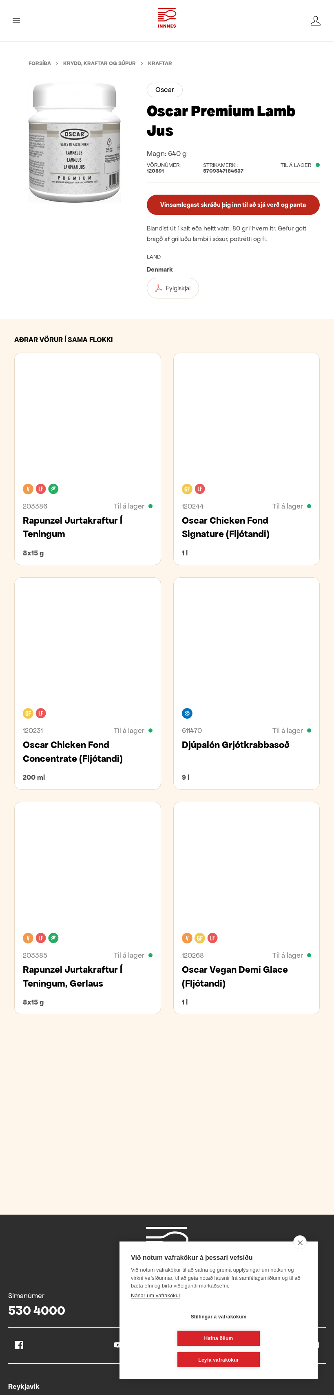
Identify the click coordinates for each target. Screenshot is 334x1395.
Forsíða (40, 63)
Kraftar (160, 63)
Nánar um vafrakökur (155, 1317)
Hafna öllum (267, 1338)
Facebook (19, 1345)
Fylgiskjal (172, 288)
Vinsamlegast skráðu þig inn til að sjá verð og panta (233, 204)
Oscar (164, 89)
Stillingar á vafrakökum (170, 1338)
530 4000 (36, 1310)
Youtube (118, 1345)
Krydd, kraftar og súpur (99, 63)
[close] (300, 1264)
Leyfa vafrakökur (218, 1360)
